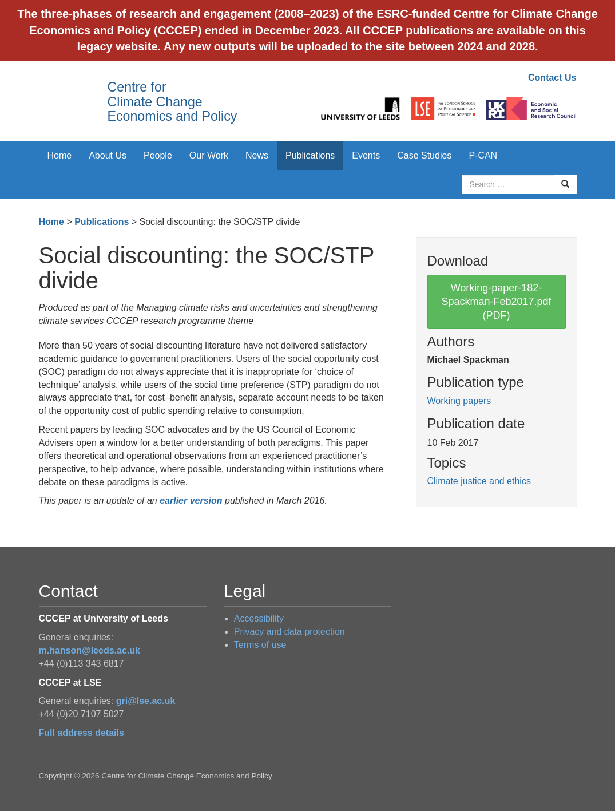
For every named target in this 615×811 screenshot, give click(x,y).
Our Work (208, 155)
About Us (107, 155)
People (158, 155)
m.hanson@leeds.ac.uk (89, 650)
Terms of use (260, 645)
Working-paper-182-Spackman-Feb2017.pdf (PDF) (496, 301)
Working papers (459, 401)
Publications (310, 155)
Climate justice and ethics (479, 481)
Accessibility (259, 618)
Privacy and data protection (289, 631)
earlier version (191, 500)
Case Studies (424, 155)
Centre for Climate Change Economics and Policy (172, 102)
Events (366, 155)
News (256, 155)
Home (59, 155)
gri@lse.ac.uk (146, 701)
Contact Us (552, 77)
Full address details (81, 733)
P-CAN (483, 155)
